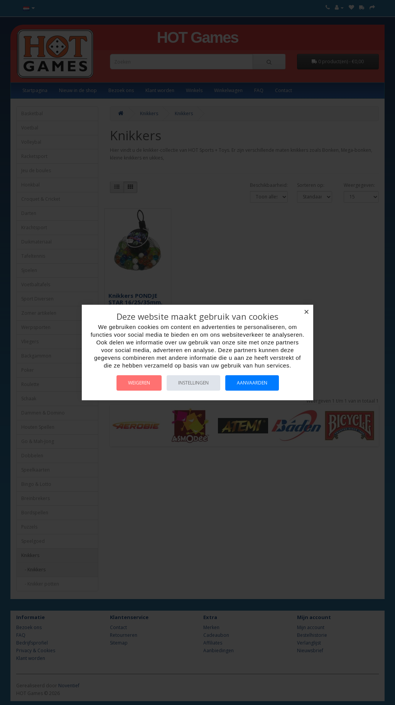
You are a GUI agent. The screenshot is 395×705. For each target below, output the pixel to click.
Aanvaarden (252, 382)
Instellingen (193, 382)
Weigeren (139, 382)
